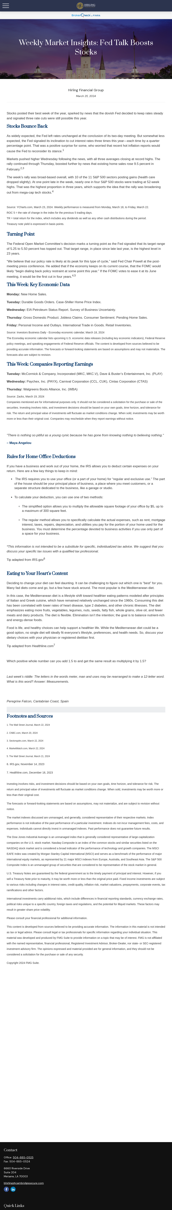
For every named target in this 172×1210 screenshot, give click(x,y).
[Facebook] (6, 1189)
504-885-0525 (23, 1157)
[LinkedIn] (13, 1189)
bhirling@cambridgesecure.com (24, 1183)
